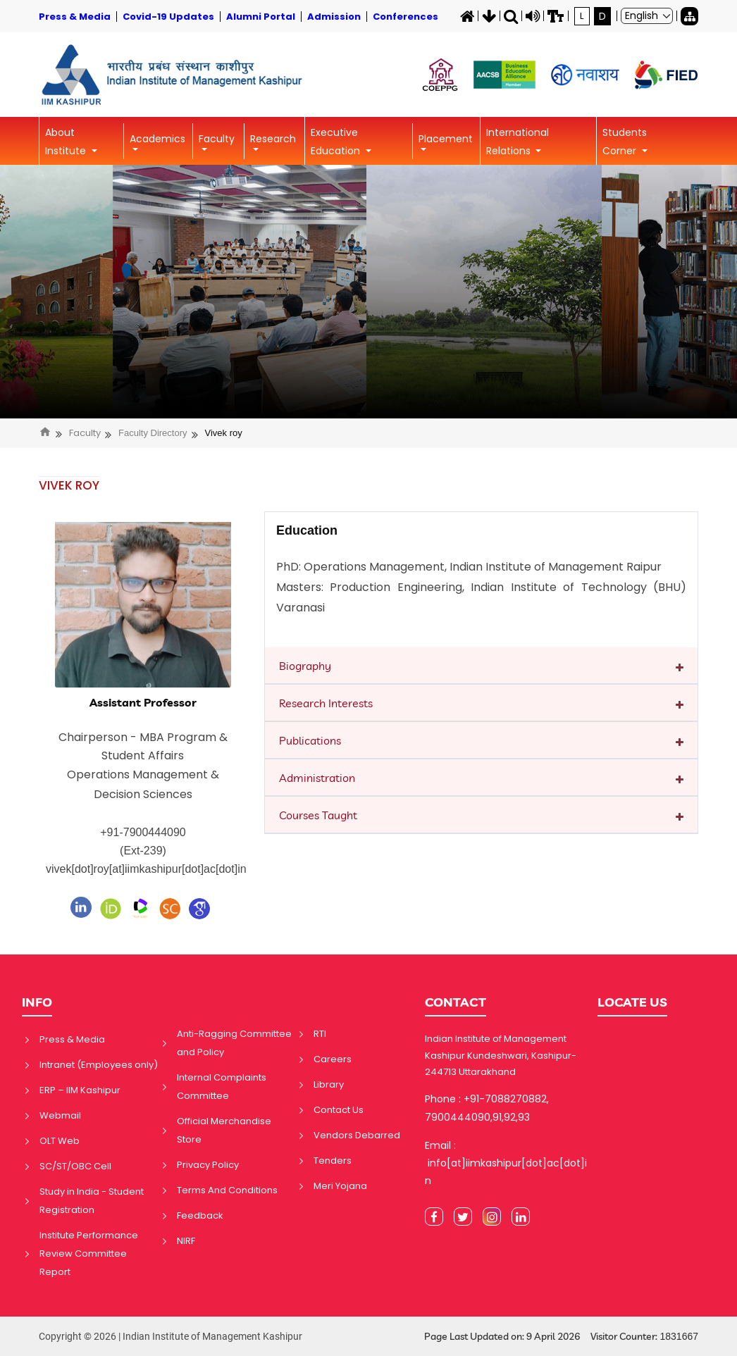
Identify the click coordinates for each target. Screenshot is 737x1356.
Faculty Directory (152, 433)
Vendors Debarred (357, 1135)
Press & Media (72, 1039)
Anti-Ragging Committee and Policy (234, 1043)
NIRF (186, 1241)
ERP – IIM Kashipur (79, 1090)
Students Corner (624, 141)
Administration (317, 778)
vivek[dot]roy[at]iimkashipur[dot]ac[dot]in (146, 869)
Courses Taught (318, 815)
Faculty (217, 139)
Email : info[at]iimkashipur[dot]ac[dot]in (506, 1163)
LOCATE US (632, 1002)
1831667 (678, 1336)
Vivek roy (223, 433)
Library (329, 1084)
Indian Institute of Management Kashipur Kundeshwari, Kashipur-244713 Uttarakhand (500, 1055)
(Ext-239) (143, 851)
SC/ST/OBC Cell (75, 1166)
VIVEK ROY (69, 485)
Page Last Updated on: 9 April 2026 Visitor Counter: (561, 1337)
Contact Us (339, 1109)
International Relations (517, 141)
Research (273, 139)
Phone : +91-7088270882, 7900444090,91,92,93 (487, 1108)
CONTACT (455, 1002)
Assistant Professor (143, 702)
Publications (310, 740)
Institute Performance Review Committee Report (88, 1254)
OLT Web (59, 1140)
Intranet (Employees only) (98, 1064)
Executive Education (337, 141)
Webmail (60, 1115)
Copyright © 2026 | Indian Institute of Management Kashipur (170, 1336)
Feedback (200, 1215)
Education (306, 530)
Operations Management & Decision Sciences (143, 784)
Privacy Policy (208, 1164)
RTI (320, 1033)
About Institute (67, 141)
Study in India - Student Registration (91, 1201)
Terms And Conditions (227, 1190)
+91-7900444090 (142, 832)
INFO (37, 1002)
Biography (305, 666)
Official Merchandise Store (224, 1130)
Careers (333, 1059)
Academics (157, 139)
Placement (446, 139)
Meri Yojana (340, 1186)
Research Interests (326, 703)
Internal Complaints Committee (221, 1086)
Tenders (333, 1160)
